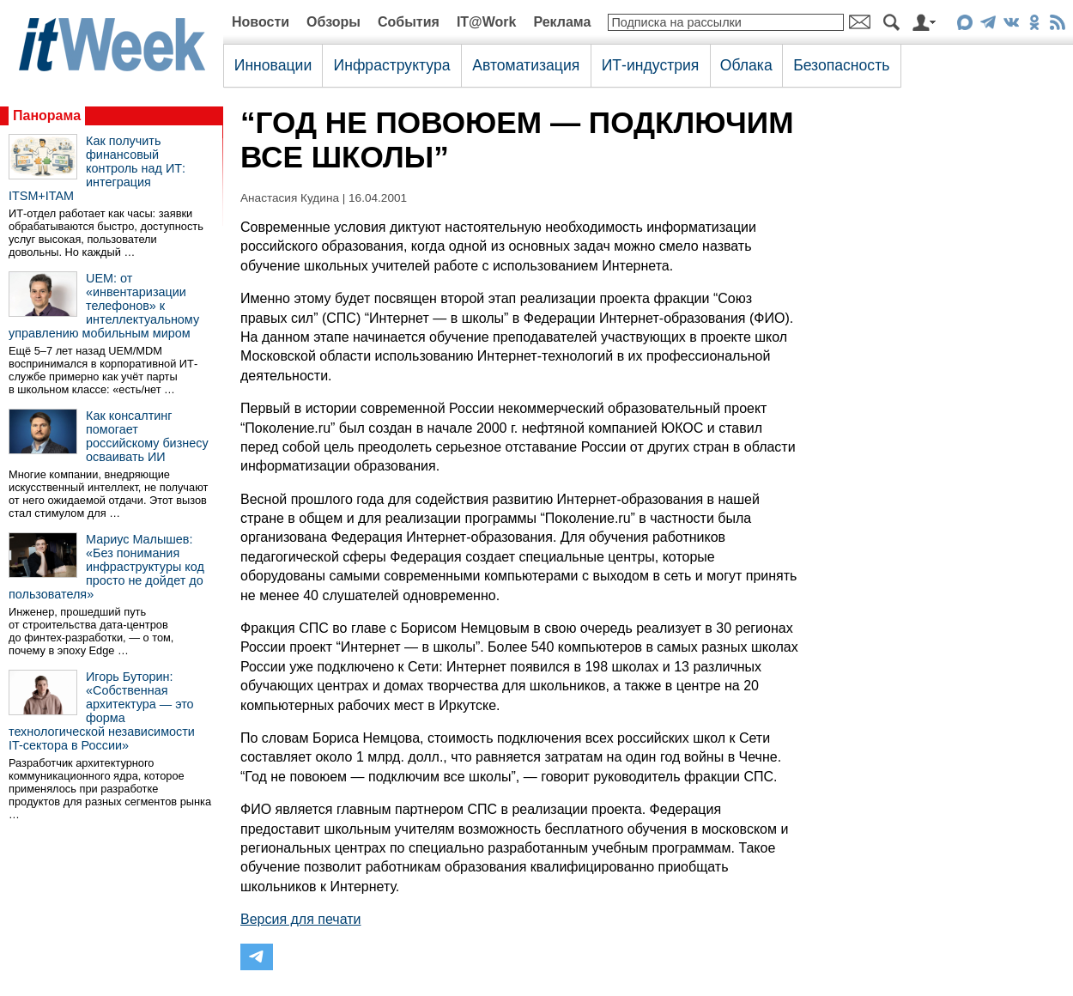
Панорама (47, 115)
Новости (260, 22)
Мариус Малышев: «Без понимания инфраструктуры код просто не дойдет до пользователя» (106, 566)
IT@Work (487, 22)
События (409, 22)
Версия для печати (300, 919)
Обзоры (333, 22)
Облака (746, 65)
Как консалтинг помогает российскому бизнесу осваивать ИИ (147, 436)
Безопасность (841, 65)
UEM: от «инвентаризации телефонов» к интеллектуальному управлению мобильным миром (104, 305)
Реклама (562, 22)
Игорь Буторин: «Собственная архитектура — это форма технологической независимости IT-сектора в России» (102, 711)
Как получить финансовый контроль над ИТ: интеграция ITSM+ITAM (97, 168)
